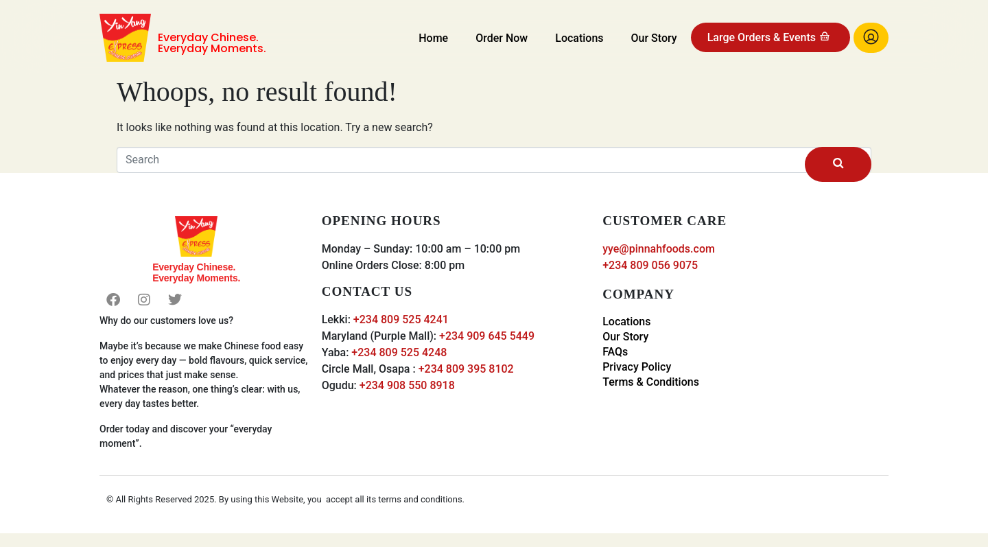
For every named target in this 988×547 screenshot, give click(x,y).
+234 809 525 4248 (399, 352)
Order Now (501, 38)
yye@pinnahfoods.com (658, 248)
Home (433, 38)
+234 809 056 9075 (650, 265)
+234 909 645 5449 (486, 335)
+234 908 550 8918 (407, 385)
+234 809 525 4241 (401, 319)
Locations (579, 38)
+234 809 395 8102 (466, 368)
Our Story (654, 38)
